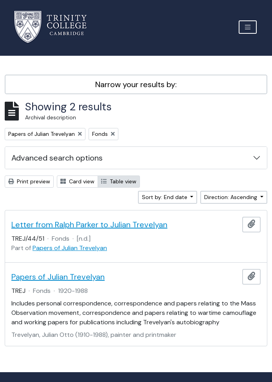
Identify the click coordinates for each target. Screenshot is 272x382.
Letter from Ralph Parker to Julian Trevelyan (89, 224)
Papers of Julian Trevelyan (70, 248)
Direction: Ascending (231, 197)
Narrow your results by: (136, 84)
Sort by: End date (165, 197)
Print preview (29, 181)
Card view (77, 181)
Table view (118, 181)
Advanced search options (57, 158)
